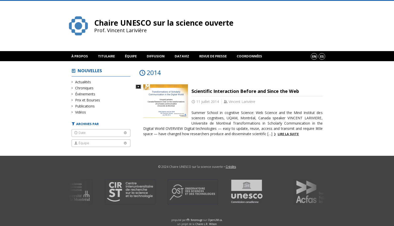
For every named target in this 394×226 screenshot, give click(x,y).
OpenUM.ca (215, 220)
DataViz (182, 56)
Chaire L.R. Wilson (206, 224)
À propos (79, 56)
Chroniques (84, 88)
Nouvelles (90, 70)
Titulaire (106, 56)
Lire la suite (288, 134)
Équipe (131, 56)
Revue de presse (213, 56)
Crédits (231, 167)
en (314, 56)
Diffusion (156, 56)
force (197, 220)
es (322, 56)
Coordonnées (249, 56)
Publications (85, 106)
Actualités (83, 82)
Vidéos (80, 112)
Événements (85, 94)
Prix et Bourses (87, 100)
